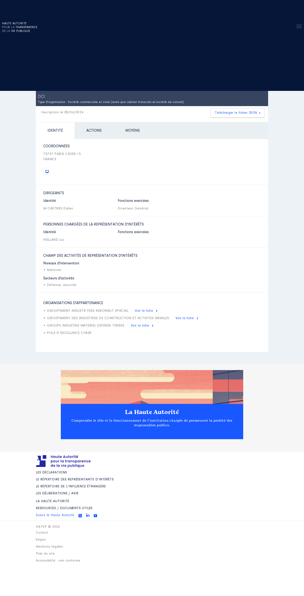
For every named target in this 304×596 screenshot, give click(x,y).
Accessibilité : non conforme (58, 560)
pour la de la (19, 27)
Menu (299, 27)
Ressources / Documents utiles (64, 508)
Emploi (41, 539)
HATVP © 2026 (48, 527)
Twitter (80, 515)
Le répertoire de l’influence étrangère (71, 486)
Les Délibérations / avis (57, 493)
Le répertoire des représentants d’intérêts (75, 479)
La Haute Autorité (152, 412)
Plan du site (45, 553)
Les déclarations (51, 472)
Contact (42, 532)
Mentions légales (49, 546)
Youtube (95, 515)
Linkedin (88, 515)
